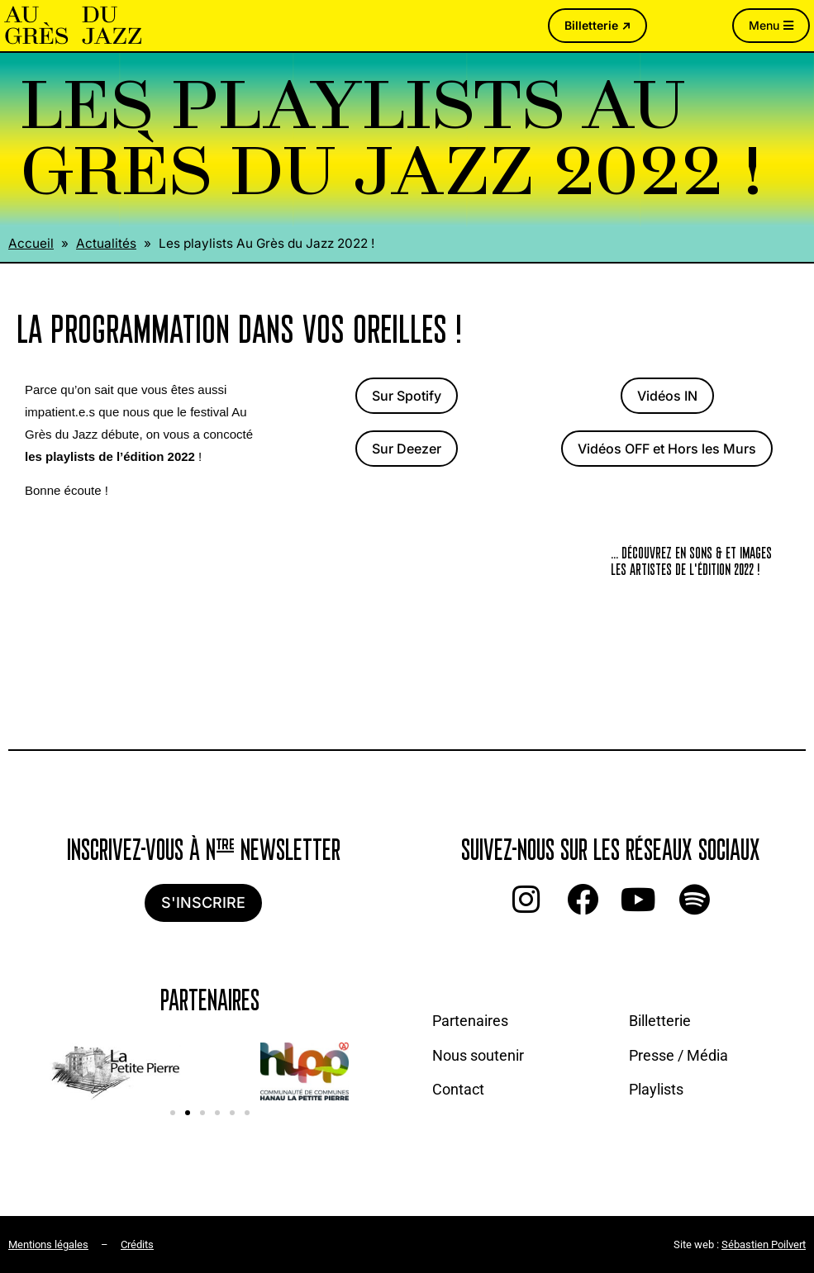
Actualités (106, 243)
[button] (172, 1112)
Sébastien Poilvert (763, 1244)
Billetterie (660, 1020)
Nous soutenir (478, 1055)
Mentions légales (48, 1244)
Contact (458, 1089)
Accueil (31, 243)
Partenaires (470, 1020)
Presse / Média (678, 1055)
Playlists (656, 1089)
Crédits (137, 1244)
